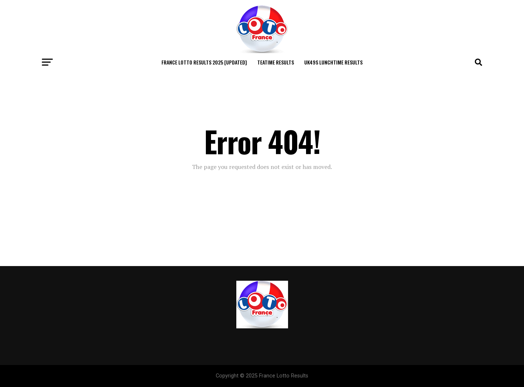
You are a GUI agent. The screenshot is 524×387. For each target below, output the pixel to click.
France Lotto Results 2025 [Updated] (204, 62)
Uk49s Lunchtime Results (333, 62)
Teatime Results (275, 62)
